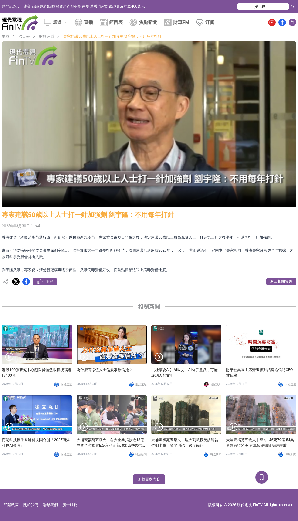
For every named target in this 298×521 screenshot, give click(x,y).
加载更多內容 (149, 479)
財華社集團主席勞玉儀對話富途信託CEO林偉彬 (259, 373)
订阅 (209, 22)
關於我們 (30, 505)
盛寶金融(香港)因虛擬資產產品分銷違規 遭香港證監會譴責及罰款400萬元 (84, 6)
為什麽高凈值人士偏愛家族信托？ (104, 370)
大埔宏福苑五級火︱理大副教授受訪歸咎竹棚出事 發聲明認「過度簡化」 (184, 443)
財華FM (181, 22)
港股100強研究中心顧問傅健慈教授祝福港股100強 (36, 373)
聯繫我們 (50, 505)
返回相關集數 (281, 281)
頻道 (60, 22)
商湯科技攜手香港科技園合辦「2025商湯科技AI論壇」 (36, 443)
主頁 (5, 36)
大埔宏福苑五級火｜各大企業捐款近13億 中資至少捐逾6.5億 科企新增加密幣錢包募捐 (111, 443)
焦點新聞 (148, 22)
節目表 (116, 22)
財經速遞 (46, 36)
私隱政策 (11, 505)
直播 (88, 22)
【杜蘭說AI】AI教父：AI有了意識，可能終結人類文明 (184, 373)
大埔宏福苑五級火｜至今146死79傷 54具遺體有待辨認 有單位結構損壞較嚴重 (260, 443)
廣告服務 (69, 505)
